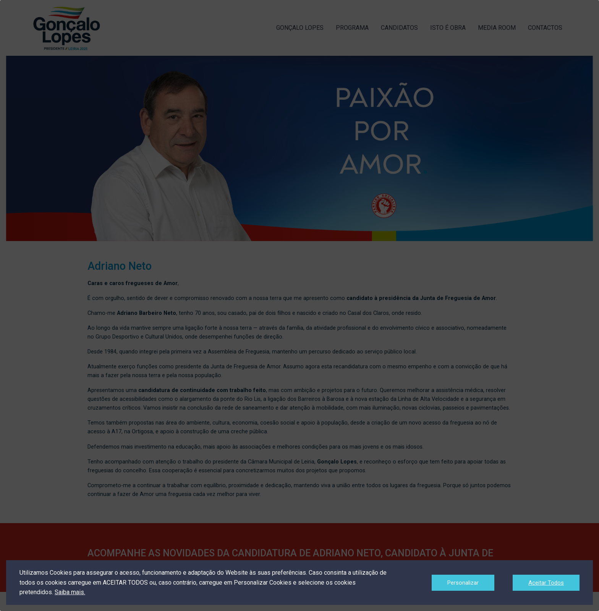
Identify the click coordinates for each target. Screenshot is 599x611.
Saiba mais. (70, 592)
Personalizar (463, 582)
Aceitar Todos (546, 582)
